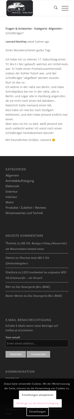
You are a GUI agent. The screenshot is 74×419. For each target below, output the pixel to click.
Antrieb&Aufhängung (20, 181)
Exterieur (12, 191)
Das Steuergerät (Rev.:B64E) (33, 286)
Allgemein (12, 175)
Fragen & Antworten (19, 28)
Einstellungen (37, 411)
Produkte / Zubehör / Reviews (26, 208)
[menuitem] (54, 8)
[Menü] (63, 8)
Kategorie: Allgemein (48, 28)
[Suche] (54, 8)
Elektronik (12, 186)
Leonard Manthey (16, 41)
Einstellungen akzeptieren (37, 395)
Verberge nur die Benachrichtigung (37, 403)
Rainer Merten (14, 295)
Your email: (13, 337)
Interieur (11, 197)
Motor (10, 202)
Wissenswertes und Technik (24, 213)
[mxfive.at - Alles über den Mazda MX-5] (31, 8)
